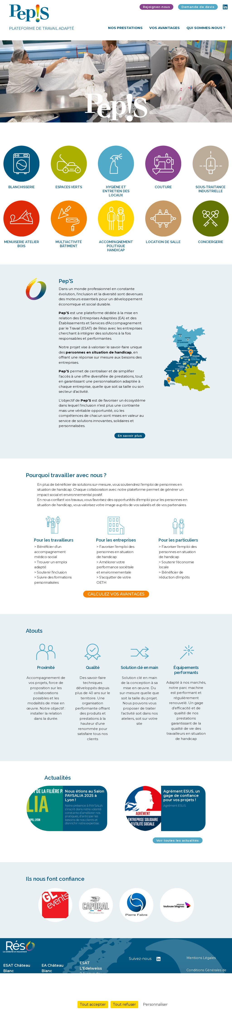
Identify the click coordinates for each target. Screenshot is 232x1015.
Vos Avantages (164, 28)
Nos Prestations (125, 28)
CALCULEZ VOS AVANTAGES (116, 594)
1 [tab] (108, 116)
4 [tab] (126, 116)
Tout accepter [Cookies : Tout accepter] (93, 1004)
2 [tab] (114, 116)
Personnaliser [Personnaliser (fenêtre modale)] (155, 1004)
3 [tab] (120, 116)
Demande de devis (197, 7)
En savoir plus (130, 435)
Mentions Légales (201, 958)
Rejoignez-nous (156, 7)
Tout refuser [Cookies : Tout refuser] (124, 1004)
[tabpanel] (116, 81)
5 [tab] (132, 116)
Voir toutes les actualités (177, 840)
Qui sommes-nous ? (205, 28)
